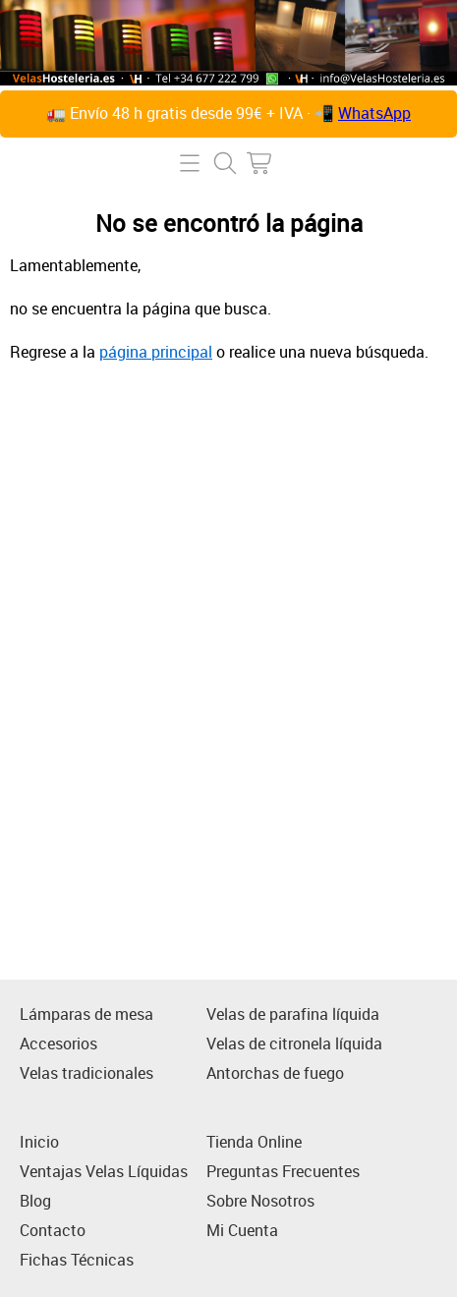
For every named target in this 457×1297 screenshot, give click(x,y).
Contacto (53, 1230)
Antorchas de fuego (275, 1073)
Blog (35, 1201)
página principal (155, 352)
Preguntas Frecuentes (283, 1171)
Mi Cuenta (242, 1230)
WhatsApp (374, 113)
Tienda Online (254, 1142)
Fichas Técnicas (77, 1259)
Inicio (39, 1142)
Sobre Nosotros (260, 1201)
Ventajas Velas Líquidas (104, 1171)
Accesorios (58, 1043)
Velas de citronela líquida (294, 1043)
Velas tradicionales (86, 1073)
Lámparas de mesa (86, 1014)
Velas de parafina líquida (292, 1014)
